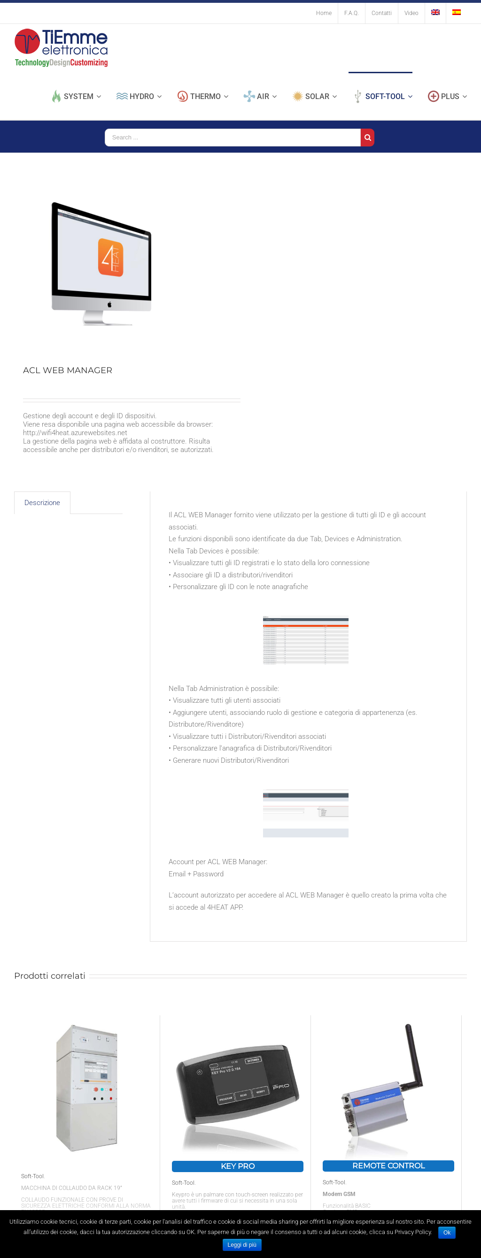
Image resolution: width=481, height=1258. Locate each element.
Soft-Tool (32, 1176)
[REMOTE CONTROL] (388, 1088)
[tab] (42, 502)
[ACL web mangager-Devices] (306, 643)
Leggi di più (242, 1245)
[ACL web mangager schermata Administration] (306, 817)
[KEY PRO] (237, 1088)
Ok (446, 1232)
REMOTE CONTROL (388, 1165)
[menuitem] (324, 13)
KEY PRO (238, 1166)
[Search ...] (233, 137)
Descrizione (42, 503)
